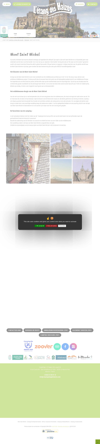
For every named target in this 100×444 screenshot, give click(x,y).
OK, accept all (39, 225)
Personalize (62, 225)
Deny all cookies (51, 225)
